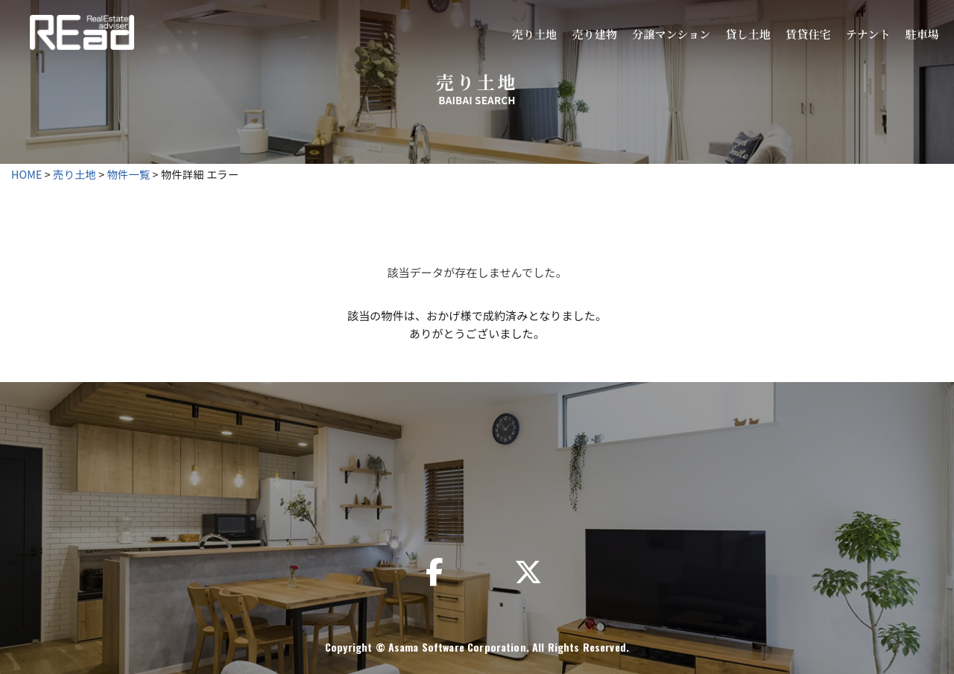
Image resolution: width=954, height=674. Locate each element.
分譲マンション (671, 34)
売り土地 (534, 34)
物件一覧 (129, 174)
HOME (26, 174)
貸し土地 (748, 34)
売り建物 (594, 34)
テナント (868, 34)
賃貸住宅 (808, 34)
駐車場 (922, 34)
